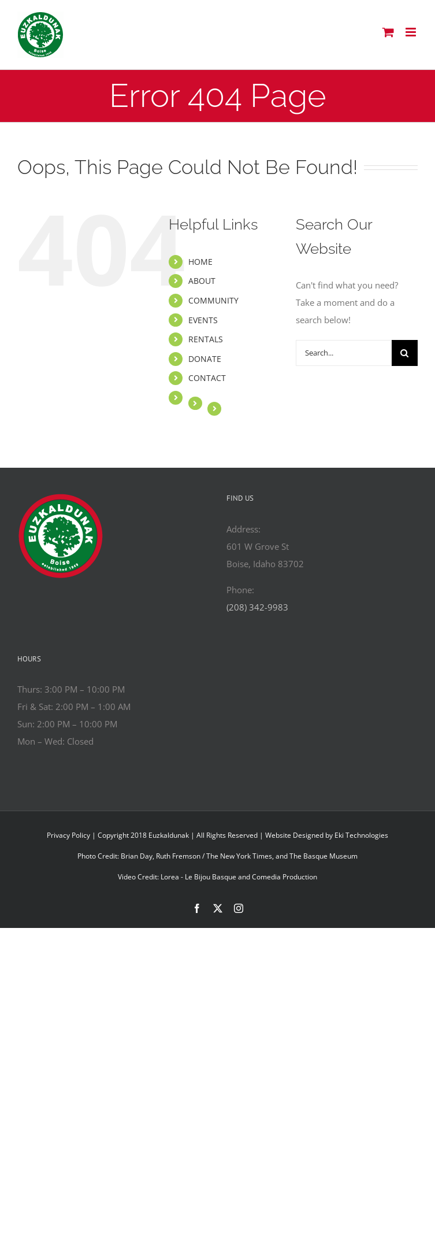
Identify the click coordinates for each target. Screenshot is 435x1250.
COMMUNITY (213, 300)
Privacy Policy (68, 835)
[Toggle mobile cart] (388, 32)
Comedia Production (284, 877)
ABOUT (201, 280)
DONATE (204, 358)
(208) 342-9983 (257, 607)
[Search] (405, 353)
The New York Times (239, 856)
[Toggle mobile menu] (412, 32)
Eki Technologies (361, 835)
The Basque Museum (323, 856)
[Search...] (344, 353)
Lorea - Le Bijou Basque (198, 877)
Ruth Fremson (178, 856)
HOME (200, 261)
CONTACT (207, 377)
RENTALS (205, 339)
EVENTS (203, 320)
